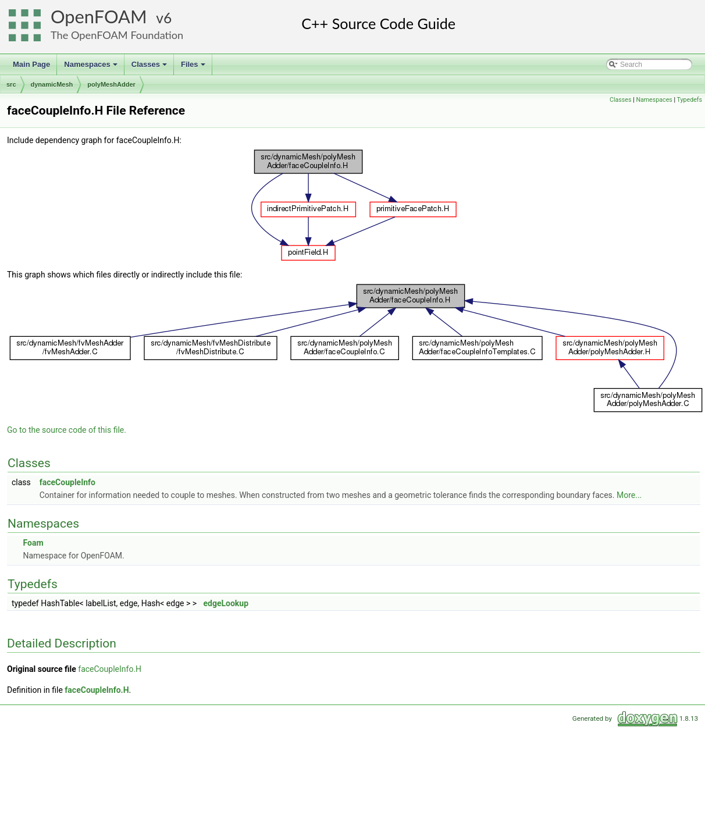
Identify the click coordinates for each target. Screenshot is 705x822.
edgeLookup (225, 603)
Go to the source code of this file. (66, 430)
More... (629, 495)
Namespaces (91, 67)
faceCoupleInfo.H (109, 669)
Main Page (31, 64)
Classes (150, 67)
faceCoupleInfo (67, 482)
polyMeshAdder (111, 84)
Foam (33, 542)
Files (194, 67)
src (11, 84)
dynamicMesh (52, 84)
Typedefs (689, 100)
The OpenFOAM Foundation (117, 35)
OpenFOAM (99, 16)
